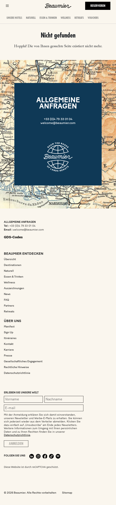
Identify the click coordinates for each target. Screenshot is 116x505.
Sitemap (67, 492)
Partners (9, 305)
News (7, 294)
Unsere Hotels (14, 17)
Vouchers (93, 17)
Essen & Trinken (48, 17)
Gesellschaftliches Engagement (23, 361)
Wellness (66, 17)
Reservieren (97, 5)
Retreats (79, 17)
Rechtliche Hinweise (16, 367)
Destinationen (12, 265)
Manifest (9, 326)
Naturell (31, 17)
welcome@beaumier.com (58, 123)
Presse (8, 355)
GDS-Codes (13, 237)
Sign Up (8, 332)
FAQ (6, 300)
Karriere (9, 349)
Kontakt (8, 344)
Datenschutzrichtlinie (17, 373)
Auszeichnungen (14, 288)
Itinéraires (10, 338)
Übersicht (10, 259)
